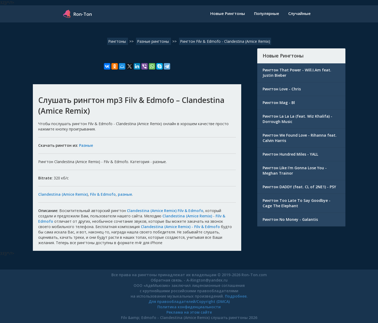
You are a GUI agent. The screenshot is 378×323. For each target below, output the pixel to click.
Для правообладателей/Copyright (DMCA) (189, 301)
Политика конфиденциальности (189, 306)
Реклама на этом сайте (189, 312)
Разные (86, 145)
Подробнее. (236, 296)
